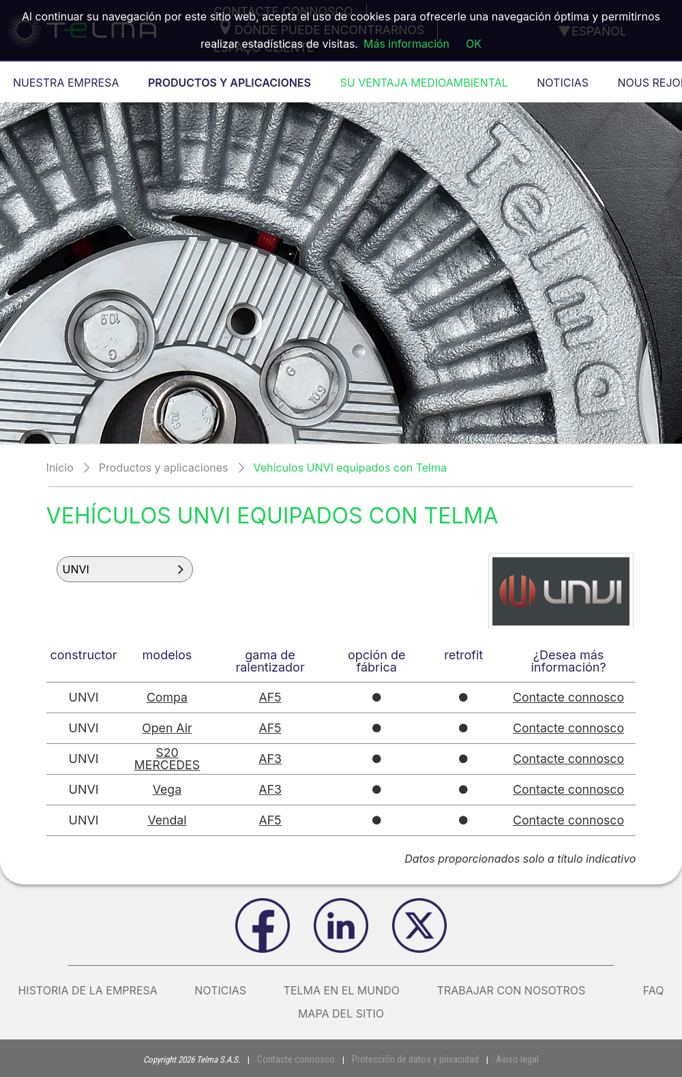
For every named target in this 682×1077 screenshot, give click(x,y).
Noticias (220, 990)
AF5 (270, 697)
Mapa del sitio (341, 1013)
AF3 (270, 758)
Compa (167, 697)
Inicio (60, 467)
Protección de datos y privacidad (413, 1059)
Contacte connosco (568, 697)
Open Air (167, 728)
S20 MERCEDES (167, 758)
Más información (406, 44)
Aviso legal (507, 1059)
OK (473, 44)
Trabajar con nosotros (521, 990)
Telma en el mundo (342, 990)
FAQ (653, 990)
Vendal (168, 820)
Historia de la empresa (87, 990)
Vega (167, 789)
